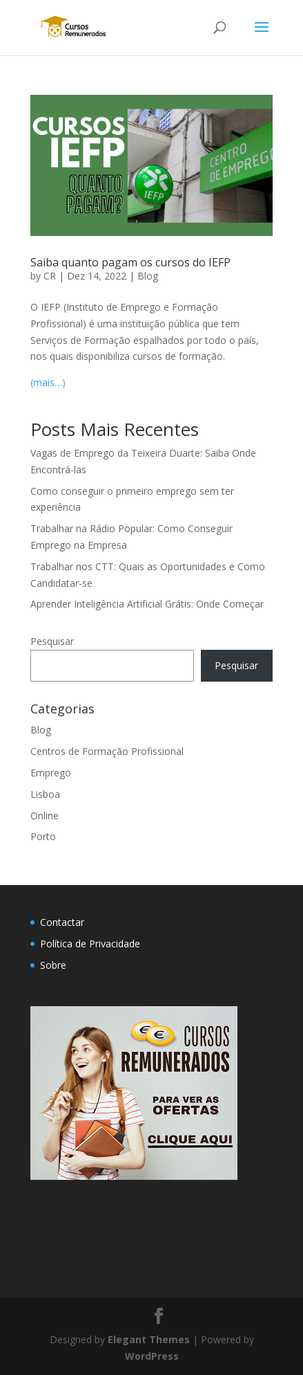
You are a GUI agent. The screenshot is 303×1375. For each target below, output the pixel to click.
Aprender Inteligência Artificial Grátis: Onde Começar (147, 603)
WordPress (152, 1356)
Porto (43, 836)
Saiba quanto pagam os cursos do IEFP (130, 262)
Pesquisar (52, 641)
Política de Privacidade (90, 943)
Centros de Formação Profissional (107, 751)
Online (44, 815)
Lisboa (45, 794)
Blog (147, 275)
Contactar (62, 922)
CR (49, 275)
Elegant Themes (149, 1339)
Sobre (53, 965)
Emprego (50, 772)
